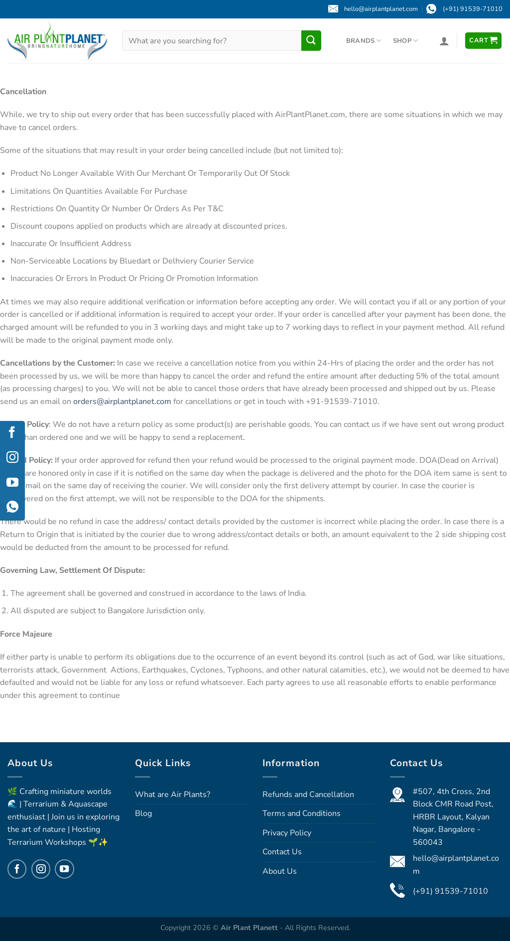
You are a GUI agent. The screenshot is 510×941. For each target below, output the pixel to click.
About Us (279, 871)
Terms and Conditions (301, 813)
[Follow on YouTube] (64, 868)
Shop (405, 40)
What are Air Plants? (172, 794)
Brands (364, 40)
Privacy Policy (286, 832)
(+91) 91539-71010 (450, 891)
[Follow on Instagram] (40, 868)
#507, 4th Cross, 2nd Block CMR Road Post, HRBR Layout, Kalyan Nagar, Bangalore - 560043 (453, 817)
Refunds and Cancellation (308, 794)
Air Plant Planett (250, 928)
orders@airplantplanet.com (122, 401)
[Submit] (311, 40)
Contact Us (282, 851)
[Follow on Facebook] (16, 868)
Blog (143, 813)
